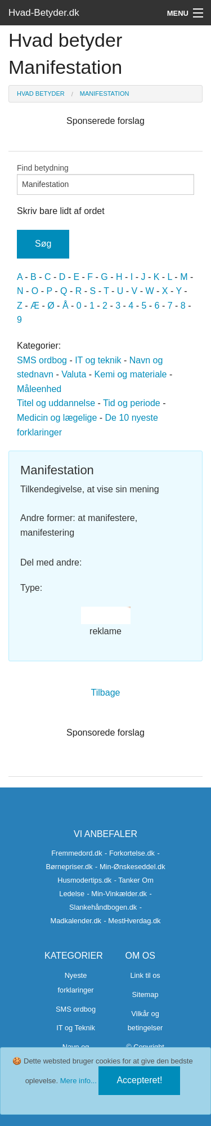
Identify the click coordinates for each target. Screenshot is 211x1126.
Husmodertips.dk (84, 880)
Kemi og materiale (131, 374)
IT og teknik (98, 360)
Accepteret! (139, 1080)
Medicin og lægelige (57, 417)
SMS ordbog (42, 360)
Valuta (73, 374)
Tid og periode (131, 403)
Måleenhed (39, 389)
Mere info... (78, 1080)
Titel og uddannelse (56, 403)
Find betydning (105, 179)
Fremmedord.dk (76, 853)
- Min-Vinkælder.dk (117, 893)
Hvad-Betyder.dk (43, 12)
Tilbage (105, 692)
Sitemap (145, 994)
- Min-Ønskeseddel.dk (130, 866)
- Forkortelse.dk (130, 853)
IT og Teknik (75, 1027)
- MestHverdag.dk (132, 920)
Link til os (145, 975)
